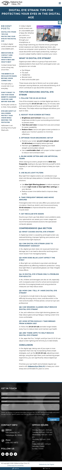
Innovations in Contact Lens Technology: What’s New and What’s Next (8, 57)
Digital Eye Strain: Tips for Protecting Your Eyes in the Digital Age (8, 36)
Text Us (46, 468)
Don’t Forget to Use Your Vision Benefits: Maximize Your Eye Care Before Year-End (8, 96)
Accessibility (19, 465)
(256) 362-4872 (11, 442)
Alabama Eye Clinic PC (36, 366)
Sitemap (11, 465)
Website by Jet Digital (46, 464)
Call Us (15, 468)
